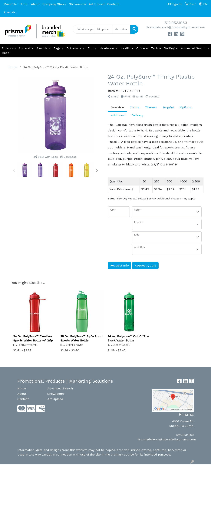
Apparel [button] (24, 48)
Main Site (10, 4)
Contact (113, 4)
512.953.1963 (176, 22)
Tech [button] (154, 48)
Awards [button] (41, 48)
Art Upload (97, 4)
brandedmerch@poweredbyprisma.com (176, 27)
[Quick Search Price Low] (104, 29)
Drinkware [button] (74, 48)
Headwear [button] (107, 48)
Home (24, 4)
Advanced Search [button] (193, 48)
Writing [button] (169, 48)
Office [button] (140, 48)
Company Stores (54, 4)
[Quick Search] (84, 29)
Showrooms (77, 4)
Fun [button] (90, 48)
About (35, 4)
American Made (9, 50)
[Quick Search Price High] (121, 29)
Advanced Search (60, 388)
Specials (10, 12)
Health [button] (125, 48)
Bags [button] (57, 48)
